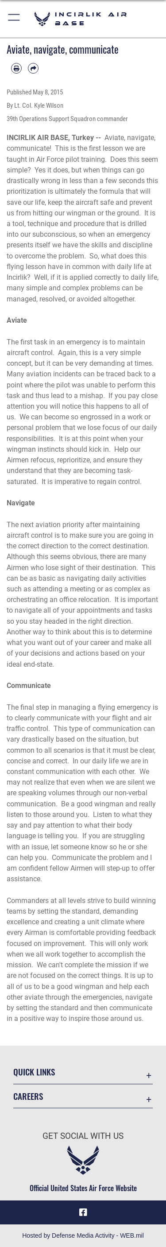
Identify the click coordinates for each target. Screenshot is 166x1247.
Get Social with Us (83, 1136)
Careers (28, 1096)
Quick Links (34, 1071)
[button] (14, 19)
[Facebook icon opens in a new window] (83, 1212)
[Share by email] (33, 68)
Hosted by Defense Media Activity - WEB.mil (83, 1235)
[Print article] (16, 68)
